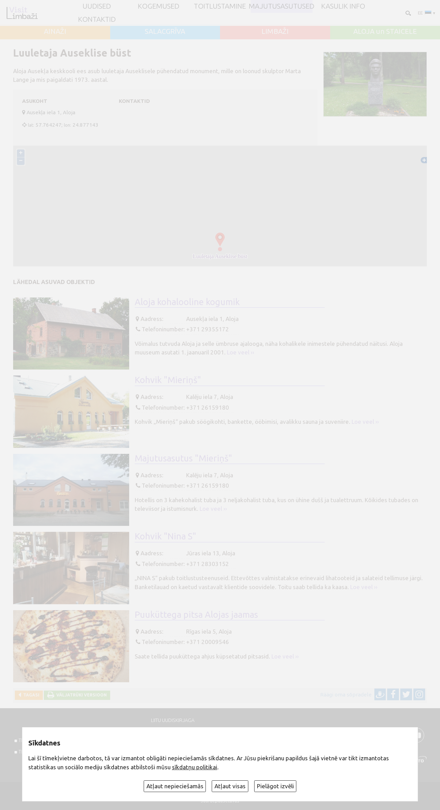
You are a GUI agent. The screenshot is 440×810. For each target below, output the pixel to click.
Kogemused (158, 6)
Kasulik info (343, 6)
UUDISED (97, 6)
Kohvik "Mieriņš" (168, 380)
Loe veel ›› (240, 352)
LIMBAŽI (275, 31)
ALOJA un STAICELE (385, 31)
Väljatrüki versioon (80, 695)
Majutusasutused (281, 6)
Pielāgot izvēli (275, 786)
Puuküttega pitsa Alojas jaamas (196, 614)
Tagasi (30, 695)
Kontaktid (97, 19)
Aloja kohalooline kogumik (187, 302)
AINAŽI (55, 31)
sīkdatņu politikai (194, 767)
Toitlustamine (220, 6)
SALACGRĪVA (165, 31)
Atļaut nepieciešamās (174, 786)
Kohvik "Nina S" (165, 536)
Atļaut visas (230, 786)
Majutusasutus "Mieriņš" (183, 458)
